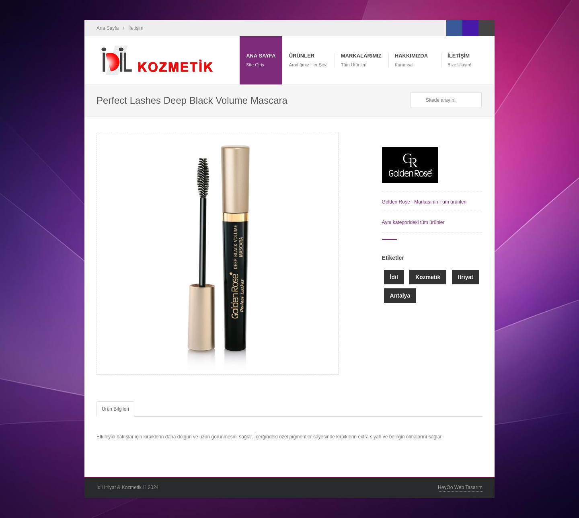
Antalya (400, 295)
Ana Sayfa (107, 28)
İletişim (135, 28)
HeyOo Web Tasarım (460, 487)
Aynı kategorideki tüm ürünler (413, 222)
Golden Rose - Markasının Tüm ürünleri (424, 202)
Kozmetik (427, 277)
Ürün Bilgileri (115, 409)
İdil (394, 277)
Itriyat (465, 277)
